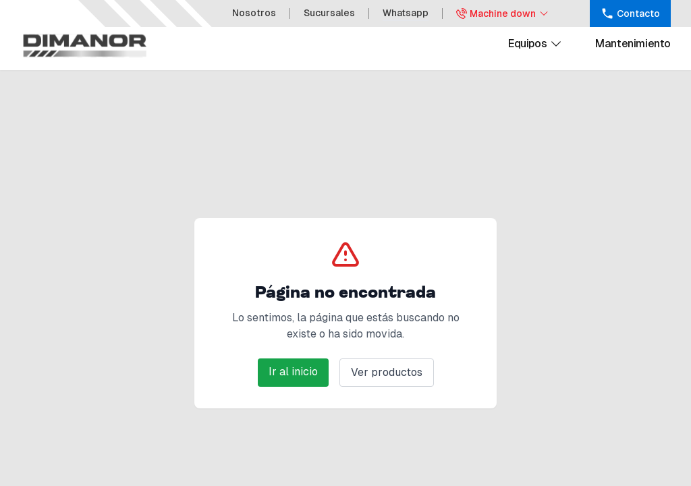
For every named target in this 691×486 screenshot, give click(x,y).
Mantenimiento (633, 43)
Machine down (502, 13)
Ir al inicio (293, 371)
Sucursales (329, 12)
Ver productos (386, 372)
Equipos (535, 44)
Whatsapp (406, 12)
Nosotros (254, 12)
